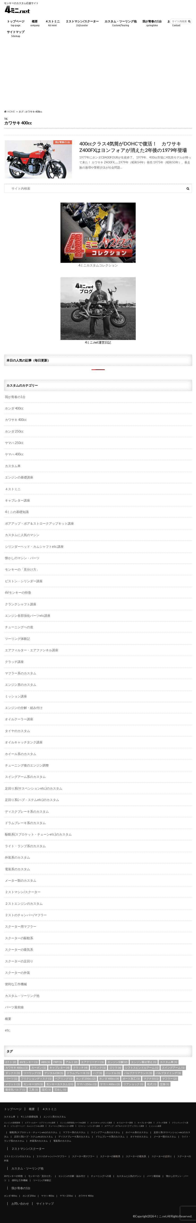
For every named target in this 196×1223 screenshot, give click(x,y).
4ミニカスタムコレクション (98, 265)
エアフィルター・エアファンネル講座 (31, 650)
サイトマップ (15, 34)
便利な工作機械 (16, 984)
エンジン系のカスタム (20, 684)
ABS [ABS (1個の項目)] (45, 1062)
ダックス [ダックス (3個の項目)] (12, 1073)
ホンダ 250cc (14, 431)
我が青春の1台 (152, 23)
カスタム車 (13, 466)
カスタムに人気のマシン (22, 535)
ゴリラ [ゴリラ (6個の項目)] (115, 1067)
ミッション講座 (16, 696)
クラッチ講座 (14, 662)
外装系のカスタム (17, 857)
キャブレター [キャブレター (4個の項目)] (59, 1067)
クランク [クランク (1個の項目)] (98, 1067)
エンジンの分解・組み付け (24, 708)
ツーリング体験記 (17, 639)
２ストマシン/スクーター (82, 23)
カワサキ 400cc (16, 420)
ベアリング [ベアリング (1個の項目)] (63, 1078)
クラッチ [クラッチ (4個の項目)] (80, 1067)
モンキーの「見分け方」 (22, 569)
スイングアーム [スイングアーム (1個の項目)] (173, 1067)
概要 (34, 23)
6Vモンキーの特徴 (18, 592)
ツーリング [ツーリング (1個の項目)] (32, 1073)
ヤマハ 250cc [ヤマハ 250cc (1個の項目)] (87, 1084)
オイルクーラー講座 (19, 719)
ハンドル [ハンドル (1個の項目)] (113, 1073)
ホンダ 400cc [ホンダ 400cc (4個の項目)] (109, 1078)
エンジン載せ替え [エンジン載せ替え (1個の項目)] (143, 1062)
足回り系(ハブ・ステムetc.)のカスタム (32, 800)
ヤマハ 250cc (14, 443)
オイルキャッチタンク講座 (24, 742)
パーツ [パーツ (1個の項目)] (11, 1078)
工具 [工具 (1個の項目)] (33, 1089)
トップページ (15, 23)
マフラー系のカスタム (20, 673)
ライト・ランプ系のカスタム (25, 846)
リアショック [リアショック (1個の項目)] (133, 1084)
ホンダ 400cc (14, 408)
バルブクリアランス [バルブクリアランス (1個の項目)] (138, 1073)
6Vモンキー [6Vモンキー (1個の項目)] (29, 1062)
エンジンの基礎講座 (19, 477)
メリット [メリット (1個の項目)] (12, 1084)
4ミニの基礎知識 (17, 512)
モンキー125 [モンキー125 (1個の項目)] (33, 1084)
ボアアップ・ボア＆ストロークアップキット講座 (39, 523)
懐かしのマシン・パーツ (22, 558)
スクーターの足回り (19, 961)
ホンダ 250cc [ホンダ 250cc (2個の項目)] (86, 1078)
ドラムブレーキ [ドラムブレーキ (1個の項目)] (78, 1073)
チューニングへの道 (19, 627)
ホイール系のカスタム (20, 754)
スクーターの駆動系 (19, 938)
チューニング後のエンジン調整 (27, 765)
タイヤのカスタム (17, 731)
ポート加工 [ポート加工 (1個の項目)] (131, 1078)
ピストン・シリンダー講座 (24, 581)
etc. (7, 1030)
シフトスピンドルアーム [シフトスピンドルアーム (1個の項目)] (141, 1067)
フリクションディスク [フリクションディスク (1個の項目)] (36, 1078)
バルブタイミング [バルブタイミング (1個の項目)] (168, 1073)
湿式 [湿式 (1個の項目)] (46, 1089)
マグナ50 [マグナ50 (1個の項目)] (151, 1078)
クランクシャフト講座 (20, 604)
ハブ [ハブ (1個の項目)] (97, 1073)
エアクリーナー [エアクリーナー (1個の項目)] (92, 1062)
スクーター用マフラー (20, 926)
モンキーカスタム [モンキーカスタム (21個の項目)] (59, 1084)
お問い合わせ (20, 1203)
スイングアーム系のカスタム (25, 777)
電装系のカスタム (17, 869)
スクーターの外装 (17, 972)
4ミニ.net (160, 1216)
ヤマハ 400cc (14, 454)
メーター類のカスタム (20, 880)
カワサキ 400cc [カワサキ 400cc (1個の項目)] (16, 1067)
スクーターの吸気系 (19, 949)
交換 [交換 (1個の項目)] (164, 1084)
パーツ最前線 (14, 1007)
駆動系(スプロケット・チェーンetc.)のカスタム (38, 834)
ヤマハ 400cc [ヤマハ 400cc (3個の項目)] (110, 1084)
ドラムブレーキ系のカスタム (25, 823)
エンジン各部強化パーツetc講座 (27, 615)
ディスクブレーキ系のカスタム (27, 811)
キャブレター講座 (17, 500)
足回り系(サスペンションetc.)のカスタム (33, 788)
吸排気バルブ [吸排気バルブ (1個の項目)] (15, 1089)
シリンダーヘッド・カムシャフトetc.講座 (34, 546)
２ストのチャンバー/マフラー (26, 915)
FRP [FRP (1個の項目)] (58, 1062)
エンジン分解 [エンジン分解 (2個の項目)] (117, 1062)
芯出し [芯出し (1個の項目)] (60, 1089)
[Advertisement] (98, 74)
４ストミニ (52, 23)
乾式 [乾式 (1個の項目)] (151, 1084)
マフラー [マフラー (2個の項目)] (169, 1078)
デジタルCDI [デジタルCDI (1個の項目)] (53, 1073)
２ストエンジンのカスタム (24, 903)
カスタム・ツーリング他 (121, 23)
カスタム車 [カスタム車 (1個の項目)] (168, 1062)
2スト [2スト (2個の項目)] (10, 1062)
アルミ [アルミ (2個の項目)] (72, 1062)
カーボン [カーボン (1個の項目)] (38, 1067)
